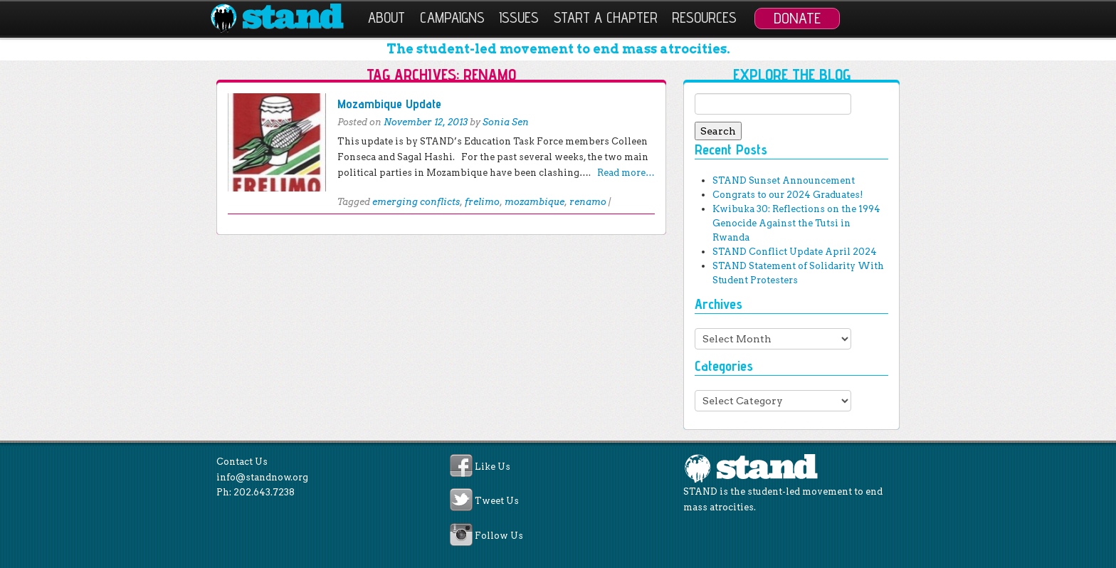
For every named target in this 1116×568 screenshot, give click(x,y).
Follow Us (499, 535)
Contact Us (242, 461)
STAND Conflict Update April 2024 (794, 251)
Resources (704, 17)
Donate (797, 18)
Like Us (492, 466)
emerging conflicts (416, 201)
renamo (587, 201)
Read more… (626, 172)
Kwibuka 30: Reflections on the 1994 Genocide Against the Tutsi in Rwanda (796, 223)
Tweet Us (497, 501)
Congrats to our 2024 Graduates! (787, 194)
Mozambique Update (389, 103)
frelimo (482, 201)
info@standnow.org (262, 477)
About (386, 17)
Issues (519, 17)
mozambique (534, 201)
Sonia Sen (506, 122)
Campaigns (452, 17)
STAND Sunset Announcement (783, 180)
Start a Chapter (606, 17)
